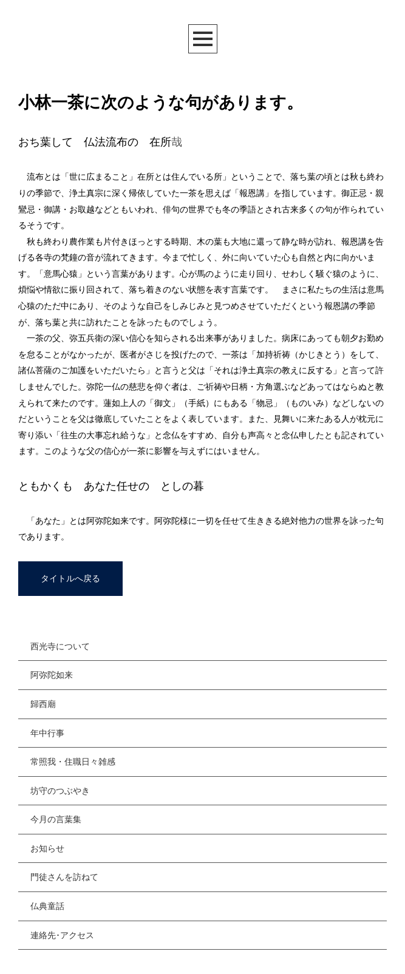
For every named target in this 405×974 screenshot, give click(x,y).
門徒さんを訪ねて (64, 877)
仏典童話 (47, 906)
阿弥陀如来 (51, 675)
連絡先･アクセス (62, 935)
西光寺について (60, 646)
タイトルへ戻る (70, 578)
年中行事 (47, 733)
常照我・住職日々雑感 (72, 761)
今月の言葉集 (55, 819)
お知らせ (47, 848)
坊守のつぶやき (60, 791)
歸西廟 (43, 704)
